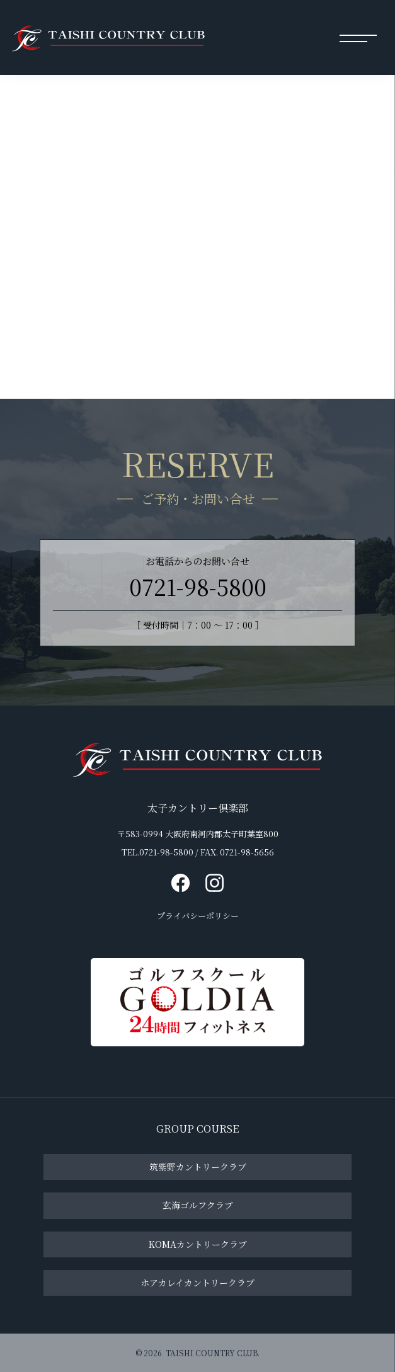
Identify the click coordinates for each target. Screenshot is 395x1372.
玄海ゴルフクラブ (198, 1205)
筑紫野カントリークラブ (197, 1166)
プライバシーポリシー (198, 917)
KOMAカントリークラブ (198, 1243)
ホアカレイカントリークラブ (197, 1282)
